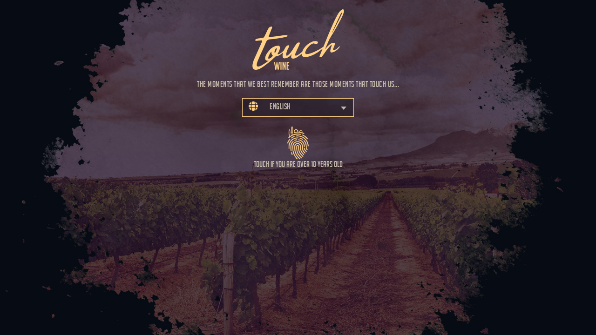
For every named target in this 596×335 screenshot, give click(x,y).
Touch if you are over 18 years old (298, 143)
